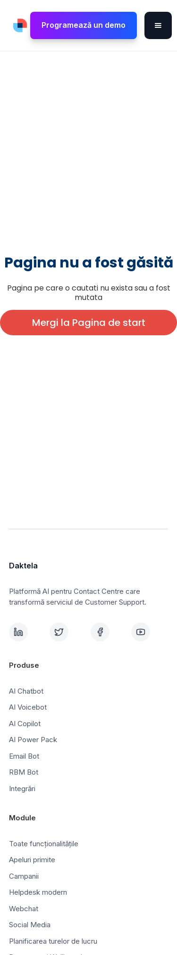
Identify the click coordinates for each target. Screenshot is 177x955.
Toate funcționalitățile (43, 843)
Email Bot (24, 756)
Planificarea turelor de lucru (53, 941)
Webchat (23, 908)
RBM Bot (23, 772)
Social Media (30, 924)
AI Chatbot (26, 691)
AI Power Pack (33, 739)
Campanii (24, 876)
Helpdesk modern (38, 892)
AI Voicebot (28, 707)
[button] (158, 25)
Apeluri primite (32, 859)
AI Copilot (25, 723)
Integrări (22, 788)
